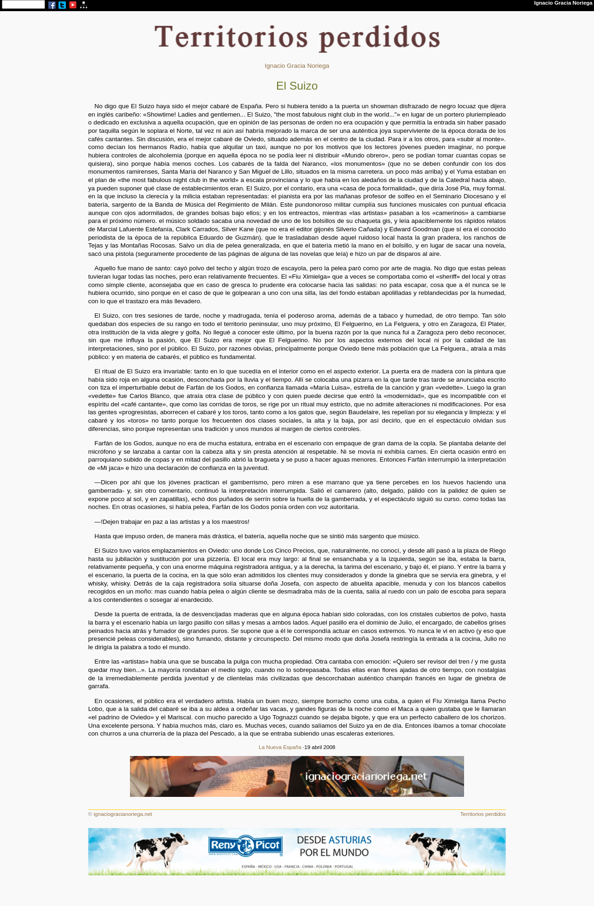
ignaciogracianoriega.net (123, 814)
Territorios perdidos (483, 814)
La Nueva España (280, 747)
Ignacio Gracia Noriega (297, 65)
